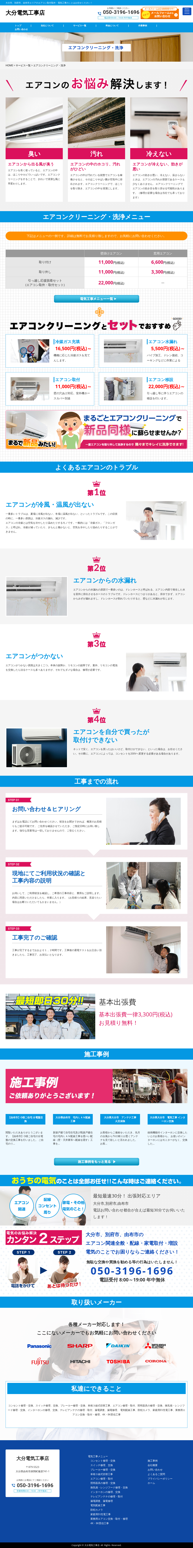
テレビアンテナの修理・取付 (106, 1496)
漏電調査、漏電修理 (101, 1501)
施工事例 (153, 1460)
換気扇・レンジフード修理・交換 (109, 1487)
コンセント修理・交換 (102, 1460)
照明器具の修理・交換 (102, 1483)
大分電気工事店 (92, 1545)
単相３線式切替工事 (101, 1474)
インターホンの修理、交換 (105, 1492)
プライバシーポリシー (160, 1478)
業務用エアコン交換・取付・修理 (109, 1518)
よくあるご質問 (156, 1474)
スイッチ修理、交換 (101, 1465)
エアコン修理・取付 (101, 1478)
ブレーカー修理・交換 (102, 1469)
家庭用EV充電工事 (100, 1514)
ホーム (151, 1483)
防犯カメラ (96, 1509)
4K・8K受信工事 (99, 1523)
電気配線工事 (97, 1505)
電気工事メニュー (98, 1456)
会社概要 (153, 1465)
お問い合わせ (155, 1469)
